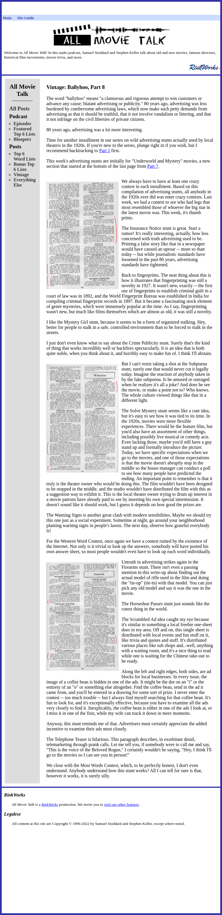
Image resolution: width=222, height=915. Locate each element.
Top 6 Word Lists (25, 156)
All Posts (19, 108)
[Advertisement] (111, 835)
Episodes (22, 123)
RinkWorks (49, 804)
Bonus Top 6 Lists (24, 167)
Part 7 (152, 166)
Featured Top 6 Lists (24, 131)
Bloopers (22, 139)
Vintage (21, 174)
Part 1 (104, 150)
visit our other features (121, 804)
